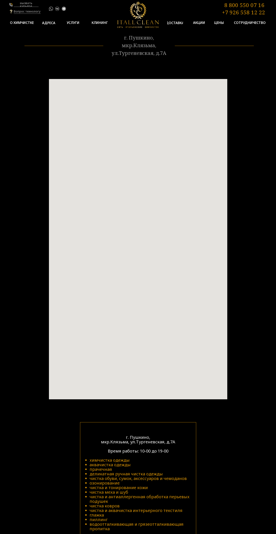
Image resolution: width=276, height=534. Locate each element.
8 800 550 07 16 (244, 5)
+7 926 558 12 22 (243, 12)
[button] (26, 4)
